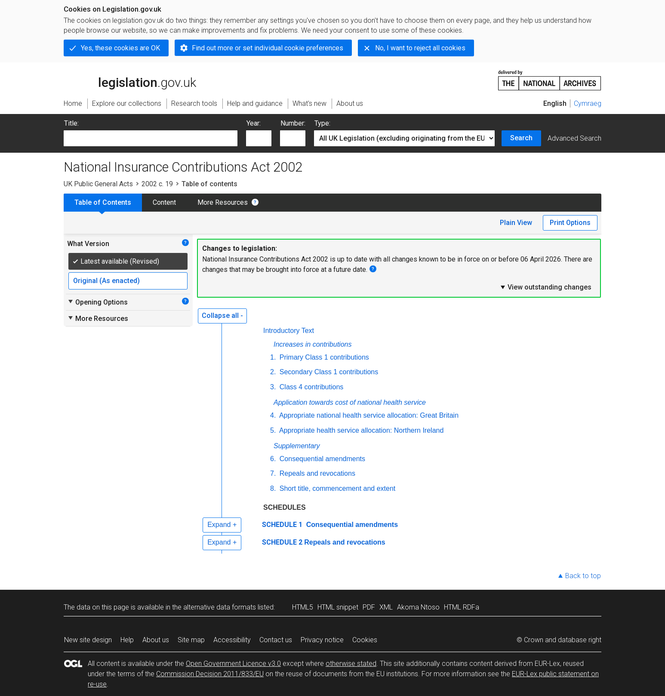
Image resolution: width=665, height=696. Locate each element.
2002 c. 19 (157, 184)
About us (155, 640)
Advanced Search (574, 138)
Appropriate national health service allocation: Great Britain (368, 415)
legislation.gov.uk (130, 79)
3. (273, 387)
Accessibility (232, 640)
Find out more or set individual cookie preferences (267, 48)
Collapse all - (222, 315)
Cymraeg (587, 103)
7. (273, 473)
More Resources (222, 202)
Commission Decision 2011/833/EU (210, 674)
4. (273, 415)
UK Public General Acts (98, 184)
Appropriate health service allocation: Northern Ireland (360, 430)
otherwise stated (351, 663)
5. (273, 430)
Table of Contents (102, 202)
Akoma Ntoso (418, 607)
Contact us (275, 640)
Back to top (583, 576)
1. (273, 357)
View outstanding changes (545, 287)
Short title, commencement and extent (336, 488)
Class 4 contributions (310, 387)
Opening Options (97, 302)
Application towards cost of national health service (350, 402)
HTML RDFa (461, 607)
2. (273, 372)
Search (521, 138)
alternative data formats (219, 607)
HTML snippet (337, 607)
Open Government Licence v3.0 (233, 663)
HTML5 (302, 607)
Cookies (364, 640)
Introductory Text (288, 330)
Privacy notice (322, 640)
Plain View (516, 223)
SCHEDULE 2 (282, 542)
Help (127, 640)
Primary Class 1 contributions (323, 357)
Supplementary (297, 446)
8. (273, 488)
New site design (88, 640)
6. (273, 458)
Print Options (570, 223)
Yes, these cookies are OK (120, 48)
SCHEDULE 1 (282, 524)
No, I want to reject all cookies (420, 48)
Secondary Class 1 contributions (327, 372)
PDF (369, 607)
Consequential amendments (321, 458)
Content (164, 202)
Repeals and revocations (316, 473)
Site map (191, 640)
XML (386, 607)
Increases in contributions (312, 344)
